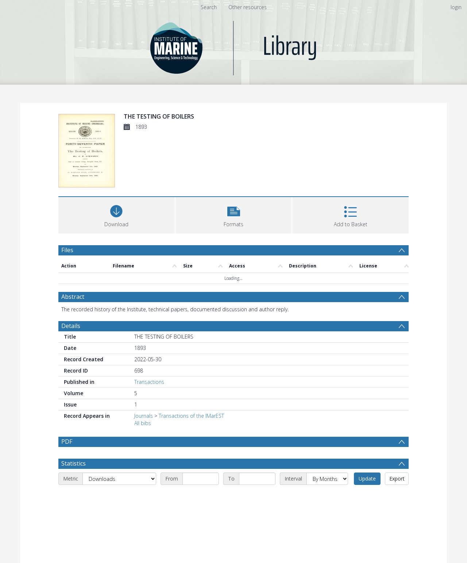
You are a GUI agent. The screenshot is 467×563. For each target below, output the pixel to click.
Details (70, 326)
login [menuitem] (456, 7)
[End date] (257, 479)
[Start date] (200, 479)
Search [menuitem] (209, 7)
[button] (233, 214)
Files (67, 250)
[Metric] (119, 479)
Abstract (72, 297)
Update (367, 478)
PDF (66, 441)
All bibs (142, 423)
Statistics (73, 463)
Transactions (149, 381)
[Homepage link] (233, 46)
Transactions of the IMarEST (191, 415)
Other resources (247, 7)
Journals (143, 415)
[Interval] (327, 479)
